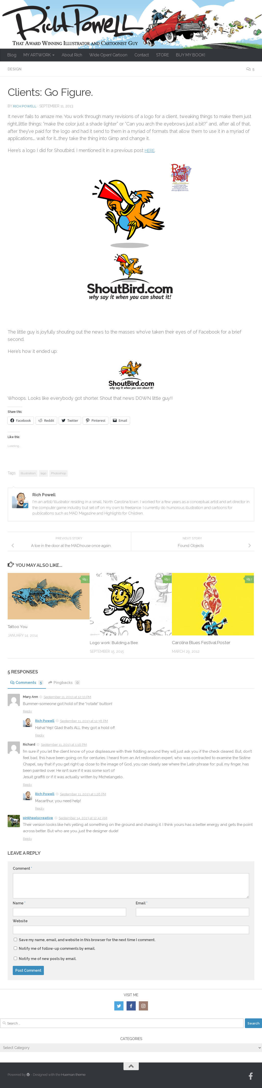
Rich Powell (25, 106)
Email (141, 903)
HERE (151, 150)
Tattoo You (18, 626)
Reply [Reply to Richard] (27, 784)
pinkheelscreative (38, 818)
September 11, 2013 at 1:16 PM (64, 744)
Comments (27, 682)
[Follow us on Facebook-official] (250, 1076)
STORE (162, 55)
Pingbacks (66, 682)
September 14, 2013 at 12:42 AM (83, 818)
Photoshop (58, 473)
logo (43, 473)
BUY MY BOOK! (190, 55)
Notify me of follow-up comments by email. (57, 948)
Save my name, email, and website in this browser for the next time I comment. (87, 940)
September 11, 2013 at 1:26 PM (83, 794)
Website (20, 921)
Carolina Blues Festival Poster (201, 642)
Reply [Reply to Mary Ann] (27, 711)
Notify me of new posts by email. (47, 958)
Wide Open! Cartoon (108, 55)
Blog (11, 55)
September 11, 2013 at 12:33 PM (67, 697)
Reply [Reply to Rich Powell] (39, 735)
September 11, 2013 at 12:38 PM (84, 721)
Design (15, 69)
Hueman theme (73, 1074)
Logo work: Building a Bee (116, 642)
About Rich (72, 55)
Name (19, 903)
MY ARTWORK (37, 55)
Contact (141, 55)
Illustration (28, 473)
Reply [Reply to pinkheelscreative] (27, 838)
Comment (22, 868)
